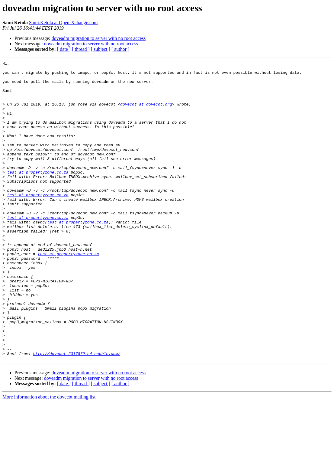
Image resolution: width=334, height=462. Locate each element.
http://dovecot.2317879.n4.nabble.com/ (76, 412)
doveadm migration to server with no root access (99, 38)
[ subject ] (100, 49)
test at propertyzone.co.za (38, 194)
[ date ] (64, 49)
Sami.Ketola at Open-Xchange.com (63, 22)
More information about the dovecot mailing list (48, 456)
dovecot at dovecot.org (146, 113)
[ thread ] (81, 49)
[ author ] (120, 49)
